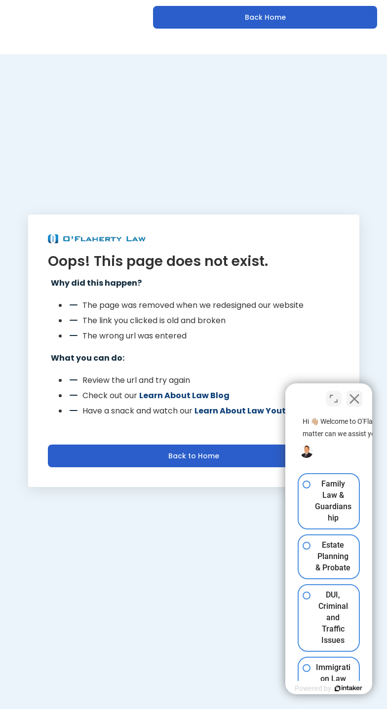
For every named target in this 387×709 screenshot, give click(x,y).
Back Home (265, 17)
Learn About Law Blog (184, 395)
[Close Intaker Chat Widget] (354, 394)
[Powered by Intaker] (303, 688)
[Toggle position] (334, 394)
